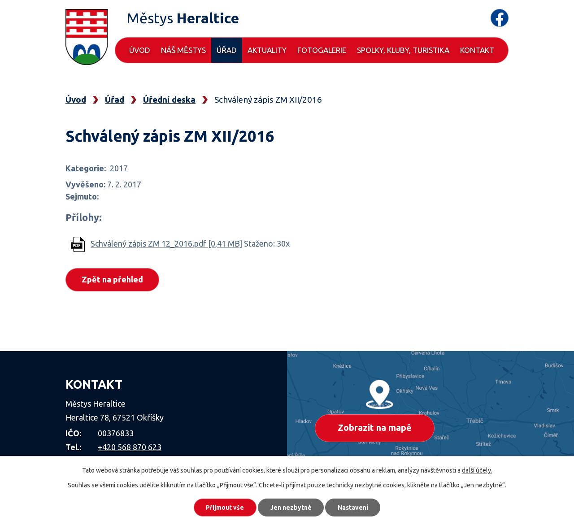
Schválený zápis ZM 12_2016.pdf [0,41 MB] (166, 243)
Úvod (139, 50)
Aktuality (267, 50)
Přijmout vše (224, 507)
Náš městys (183, 50)
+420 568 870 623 (129, 447)
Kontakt (477, 50)
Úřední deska (169, 99)
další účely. (477, 469)
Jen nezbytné (291, 507)
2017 (119, 168)
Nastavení (354, 507)
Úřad (227, 50)
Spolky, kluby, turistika (403, 50)
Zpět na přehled (113, 279)
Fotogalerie (321, 50)
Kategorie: (85, 168)
